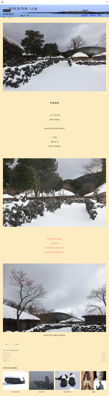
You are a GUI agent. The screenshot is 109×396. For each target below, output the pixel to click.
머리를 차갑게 (6, 357)
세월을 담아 (5, 360)
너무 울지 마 (5, 355)
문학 (4, 350)
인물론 (4, 358)
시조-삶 (7, 350)
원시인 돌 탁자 (6, 353)
